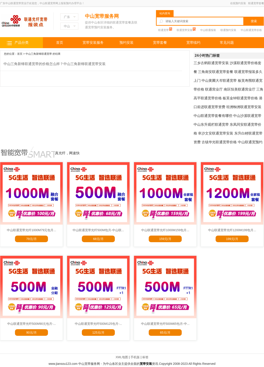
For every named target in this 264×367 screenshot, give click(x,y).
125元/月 (98, 332)
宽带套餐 (160, 42)
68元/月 (98, 239)
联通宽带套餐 (256, 3)
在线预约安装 (238, 3)
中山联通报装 (208, 30)
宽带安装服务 (93, 42)
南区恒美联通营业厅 (239, 89)
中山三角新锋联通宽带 (39, 53)
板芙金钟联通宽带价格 (240, 98)
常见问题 (227, 42)
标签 (145, 357)
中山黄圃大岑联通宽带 (219, 80)
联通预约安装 (228, 30)
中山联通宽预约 (250, 142)
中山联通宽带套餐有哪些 (213, 116)
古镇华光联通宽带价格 (219, 142)
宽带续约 (193, 42)
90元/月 (31, 332)
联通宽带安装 (185, 30)
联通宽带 (163, 30)
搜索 (254, 21)
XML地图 (122, 357)
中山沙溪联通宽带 (247, 116)
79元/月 (31, 239)
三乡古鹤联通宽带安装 (211, 63)
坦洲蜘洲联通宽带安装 (243, 107)
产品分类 (22, 42)
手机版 (135, 357)
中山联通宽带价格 (251, 30)
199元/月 (232, 239)
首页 (59, 42)
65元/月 (165, 332)
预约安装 (126, 42)
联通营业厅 (214, 89)
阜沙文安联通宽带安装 (215, 133)
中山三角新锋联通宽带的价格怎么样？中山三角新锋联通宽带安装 (55, 64)
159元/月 (165, 239)
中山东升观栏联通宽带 (211, 124)
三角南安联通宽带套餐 (215, 72)
